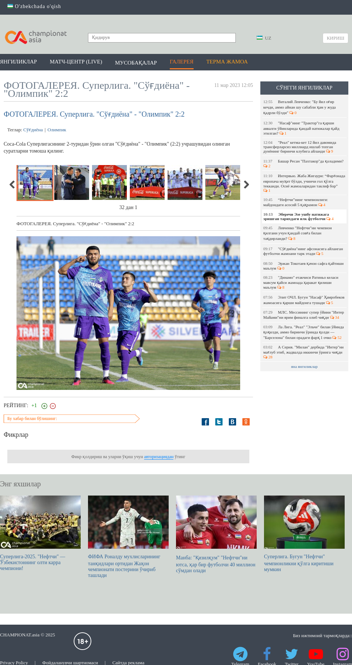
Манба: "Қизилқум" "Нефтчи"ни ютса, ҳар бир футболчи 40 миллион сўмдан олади (216, 534)
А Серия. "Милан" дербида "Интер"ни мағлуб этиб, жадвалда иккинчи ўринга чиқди (303, 352)
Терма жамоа (227, 62)
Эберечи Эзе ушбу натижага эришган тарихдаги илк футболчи (298, 216)
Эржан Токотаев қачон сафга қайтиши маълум (303, 265)
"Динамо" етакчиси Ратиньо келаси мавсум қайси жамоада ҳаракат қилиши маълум (300, 282)
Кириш (335, 38)
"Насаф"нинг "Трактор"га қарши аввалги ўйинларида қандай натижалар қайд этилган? (301, 128)
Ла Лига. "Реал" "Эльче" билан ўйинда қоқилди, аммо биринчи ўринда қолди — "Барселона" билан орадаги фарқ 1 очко (303, 332)
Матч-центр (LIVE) (76, 62)
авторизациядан (158, 456)
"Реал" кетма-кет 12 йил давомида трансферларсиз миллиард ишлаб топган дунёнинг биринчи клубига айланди (299, 146)
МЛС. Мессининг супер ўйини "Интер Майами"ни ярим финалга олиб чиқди (303, 314)
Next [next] (246, 184)
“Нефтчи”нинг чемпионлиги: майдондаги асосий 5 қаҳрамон (295, 202)
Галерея (182, 62)
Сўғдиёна (33, 129)
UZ (264, 38)
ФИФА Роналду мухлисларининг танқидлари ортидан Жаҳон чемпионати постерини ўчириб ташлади (128, 537)
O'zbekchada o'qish (34, 6)
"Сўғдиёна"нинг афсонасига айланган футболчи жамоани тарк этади (303, 251)
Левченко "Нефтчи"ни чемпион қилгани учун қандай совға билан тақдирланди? (297, 233)
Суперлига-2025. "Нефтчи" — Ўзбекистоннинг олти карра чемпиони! (40, 533)
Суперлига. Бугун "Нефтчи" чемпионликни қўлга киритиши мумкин (304, 534)
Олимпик (56, 129)
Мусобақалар (136, 63)
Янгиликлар (18, 62)
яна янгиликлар (304, 366)
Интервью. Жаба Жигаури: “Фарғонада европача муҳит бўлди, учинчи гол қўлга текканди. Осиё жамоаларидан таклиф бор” (304, 183)
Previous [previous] (12, 184)
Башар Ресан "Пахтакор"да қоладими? (304, 163)
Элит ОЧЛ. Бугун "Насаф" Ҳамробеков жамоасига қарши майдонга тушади (303, 300)
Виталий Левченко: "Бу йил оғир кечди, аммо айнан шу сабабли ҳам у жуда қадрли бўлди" (299, 107)
